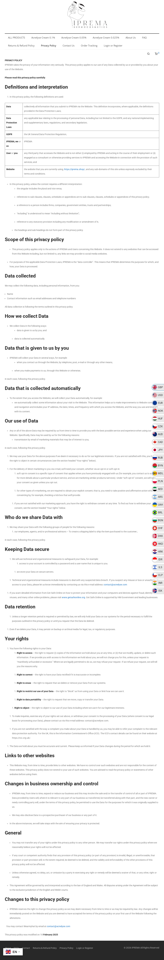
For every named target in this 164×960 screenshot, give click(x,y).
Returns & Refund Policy (45, 948)
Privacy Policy (66, 948)
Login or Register (84, 948)
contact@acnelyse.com (115, 584)
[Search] (148, 54)
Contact (26, 948)
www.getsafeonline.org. (74, 597)
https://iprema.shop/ (74, 169)
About (8, 948)
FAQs (16, 948)
